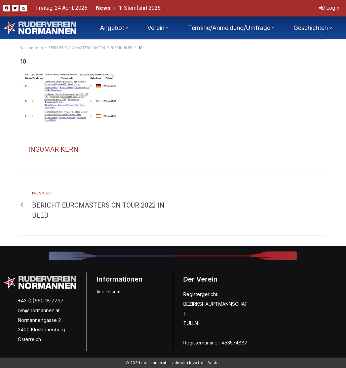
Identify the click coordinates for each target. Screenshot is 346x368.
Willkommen (31, 48)
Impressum (108, 291)
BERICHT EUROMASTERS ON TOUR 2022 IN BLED (90, 48)
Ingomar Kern (53, 149)
